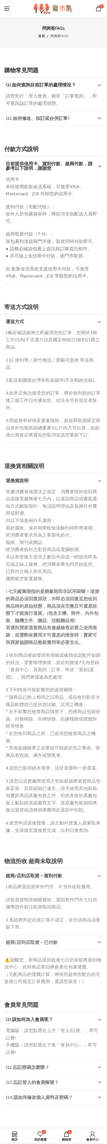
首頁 (41, 36)
